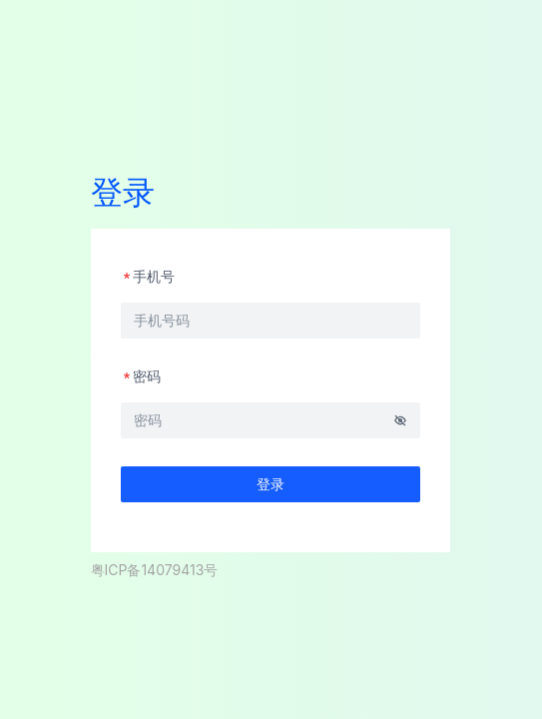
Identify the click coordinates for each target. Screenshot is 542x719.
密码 (141, 375)
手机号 (148, 276)
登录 (270, 483)
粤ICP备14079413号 (155, 569)
